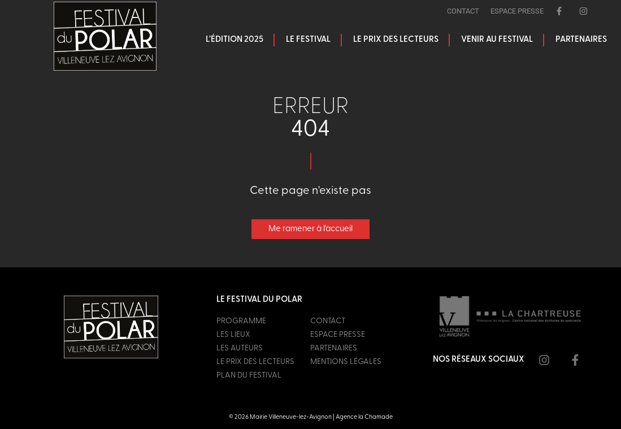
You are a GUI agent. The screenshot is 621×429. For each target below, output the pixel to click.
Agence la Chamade (364, 417)
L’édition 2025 (234, 40)
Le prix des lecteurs (395, 40)
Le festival (308, 40)
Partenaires (581, 40)
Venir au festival (497, 40)
